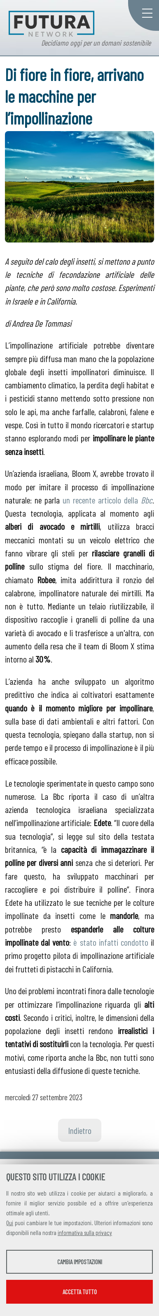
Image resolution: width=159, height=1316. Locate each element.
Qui (9, 1222)
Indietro (79, 1130)
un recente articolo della (107, 499)
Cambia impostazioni (79, 1261)
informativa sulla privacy (85, 1232)
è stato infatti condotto (110, 942)
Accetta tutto (80, 1291)
